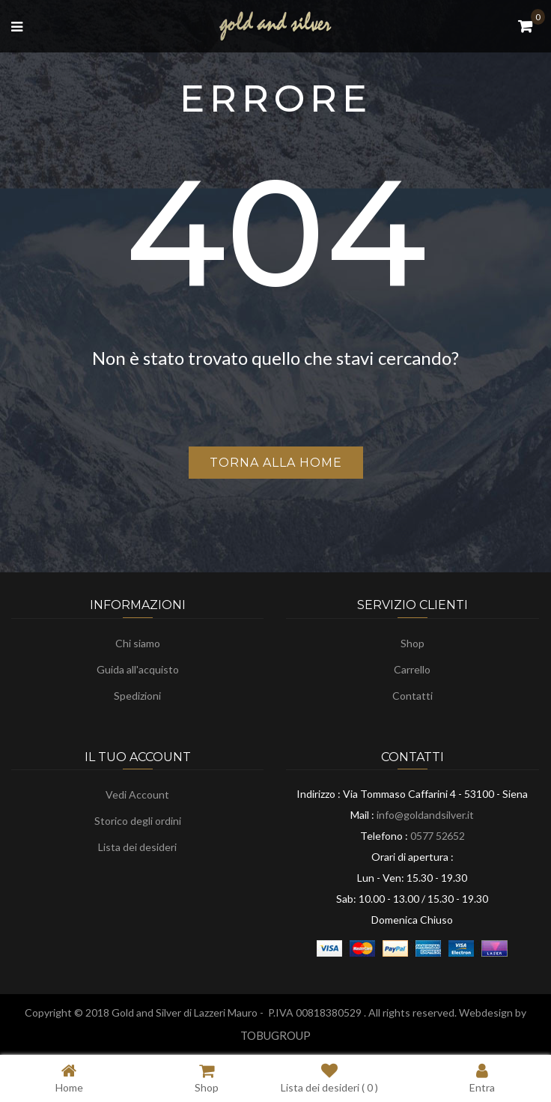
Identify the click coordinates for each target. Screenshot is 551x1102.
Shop (412, 643)
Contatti (412, 695)
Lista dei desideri (137, 847)
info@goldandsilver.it (425, 814)
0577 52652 (437, 835)
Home (69, 1077)
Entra (482, 1077)
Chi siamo (137, 643)
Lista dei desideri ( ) (329, 1077)
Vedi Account (137, 794)
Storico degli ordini (137, 820)
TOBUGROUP (275, 1035)
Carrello (412, 669)
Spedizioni (137, 695)
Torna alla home (276, 462)
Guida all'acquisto (138, 669)
